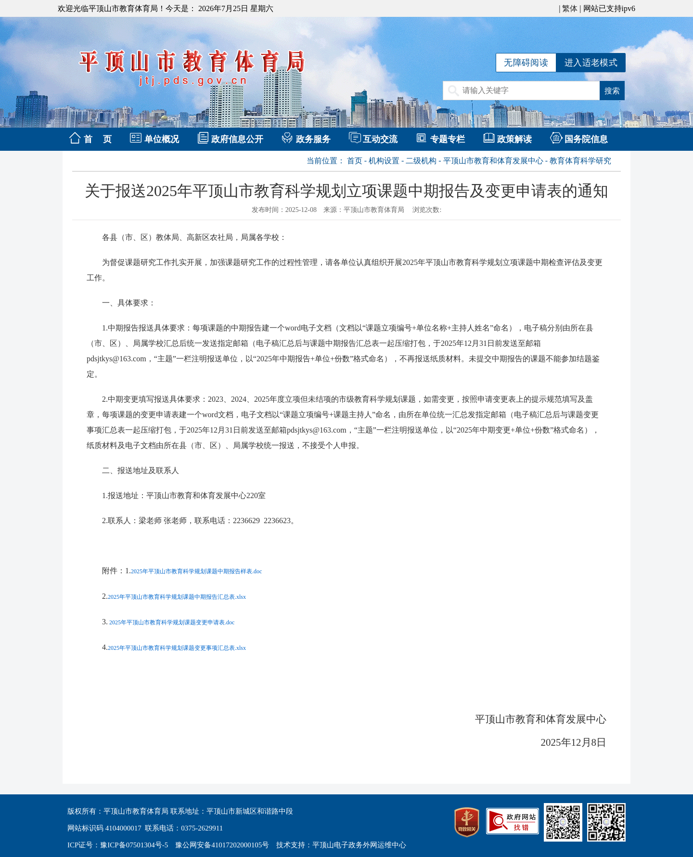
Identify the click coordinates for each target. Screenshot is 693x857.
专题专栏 (447, 139)
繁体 (570, 8)
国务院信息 (586, 139)
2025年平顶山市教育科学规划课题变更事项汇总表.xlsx (177, 648)
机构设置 (384, 161)
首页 (354, 161)
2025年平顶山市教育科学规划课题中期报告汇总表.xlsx (177, 596)
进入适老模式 (591, 62)
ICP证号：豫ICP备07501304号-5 (117, 845)
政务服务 (313, 139)
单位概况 (161, 139)
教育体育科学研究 (580, 161)
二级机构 (421, 161)
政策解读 (514, 139)
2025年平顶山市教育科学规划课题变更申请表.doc (171, 622)
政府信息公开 (237, 139)
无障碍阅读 (526, 62)
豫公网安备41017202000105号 (222, 845)
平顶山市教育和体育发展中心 (493, 161)
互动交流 (380, 139)
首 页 (98, 139)
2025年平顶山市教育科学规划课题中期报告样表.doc (196, 571)
